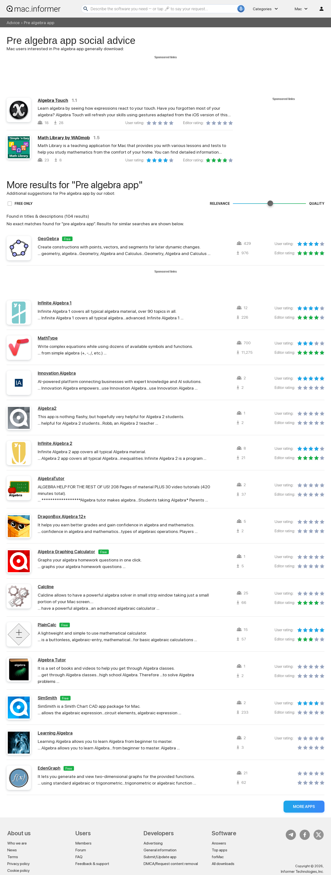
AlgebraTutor (51, 478)
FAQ (79, 857)
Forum (80, 850)
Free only (24, 204)
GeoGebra (48, 238)
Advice (13, 22)
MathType (48, 338)
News (12, 850)
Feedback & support (92, 863)
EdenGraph (49, 768)
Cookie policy (18, 870)
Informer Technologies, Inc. (302, 871)
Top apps (219, 850)
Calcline (46, 586)
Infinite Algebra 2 (55, 443)
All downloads (223, 863)
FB (305, 835)
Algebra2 (47, 408)
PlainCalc (47, 624)
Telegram (291, 835)
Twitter (318, 835)
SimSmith (47, 697)
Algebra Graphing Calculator (66, 551)
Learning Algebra (55, 733)
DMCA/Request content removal (171, 863)
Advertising (153, 843)
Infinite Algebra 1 (55, 302)
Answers (219, 843)
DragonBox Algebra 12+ (62, 516)
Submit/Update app (160, 857)
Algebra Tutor (52, 659)
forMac (218, 857)
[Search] (163, 8)
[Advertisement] (165, 71)
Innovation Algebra (57, 373)
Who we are (17, 843)
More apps (304, 806)
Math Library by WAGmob (64, 137)
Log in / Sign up (319, 9)
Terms (12, 857)
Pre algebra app (39, 22)
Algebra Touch (53, 100)
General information (160, 850)
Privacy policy (18, 863)
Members (83, 843)
